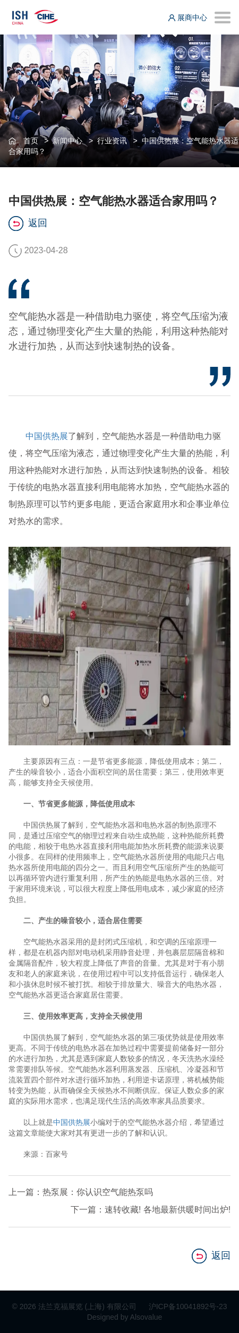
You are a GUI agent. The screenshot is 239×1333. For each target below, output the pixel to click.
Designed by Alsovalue (125, 1317)
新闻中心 (67, 140)
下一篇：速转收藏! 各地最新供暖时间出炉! (151, 1209)
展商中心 (187, 17)
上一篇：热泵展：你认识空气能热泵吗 (80, 1192)
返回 (27, 223)
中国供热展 (46, 436)
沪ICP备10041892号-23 (188, 1306)
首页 (30, 140)
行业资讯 (112, 140)
